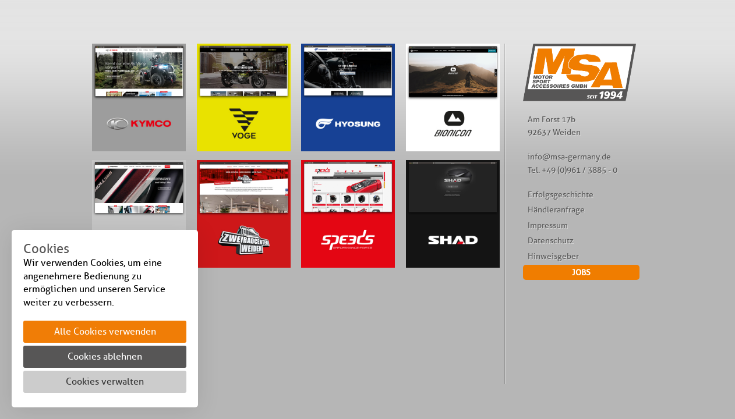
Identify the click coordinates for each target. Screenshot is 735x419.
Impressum (548, 225)
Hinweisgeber (553, 256)
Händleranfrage (556, 209)
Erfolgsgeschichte (560, 194)
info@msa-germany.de (569, 156)
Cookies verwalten (105, 381)
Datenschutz (551, 240)
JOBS (581, 272)
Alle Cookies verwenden (105, 331)
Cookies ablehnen (105, 356)
